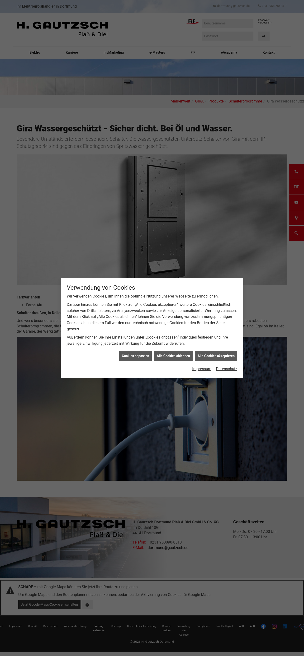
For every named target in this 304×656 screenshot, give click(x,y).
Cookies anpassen (135, 355)
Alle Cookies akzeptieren (216, 355)
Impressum (201, 368)
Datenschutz (226, 368)
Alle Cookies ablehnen (173, 355)
